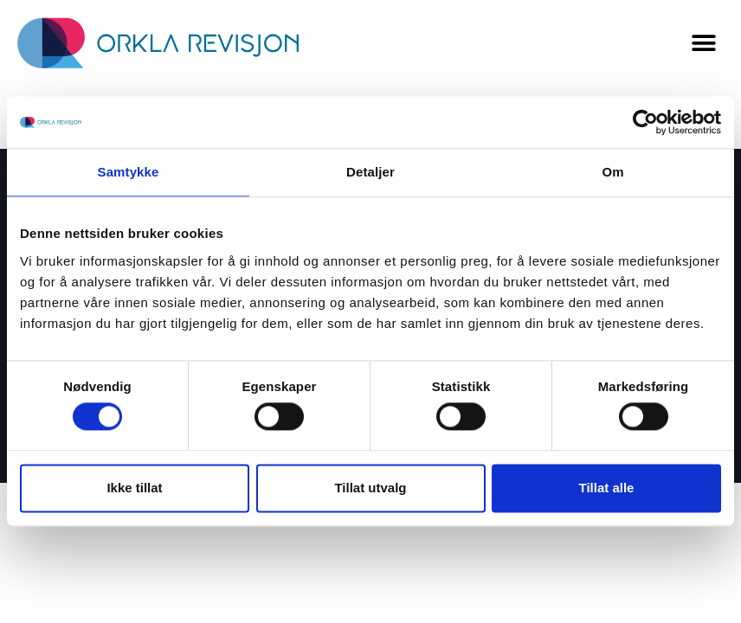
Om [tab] (612, 171)
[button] (704, 43)
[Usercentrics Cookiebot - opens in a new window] (645, 122)
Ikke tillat (134, 487)
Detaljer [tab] (370, 171)
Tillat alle (607, 487)
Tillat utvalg (370, 487)
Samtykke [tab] (128, 171)
